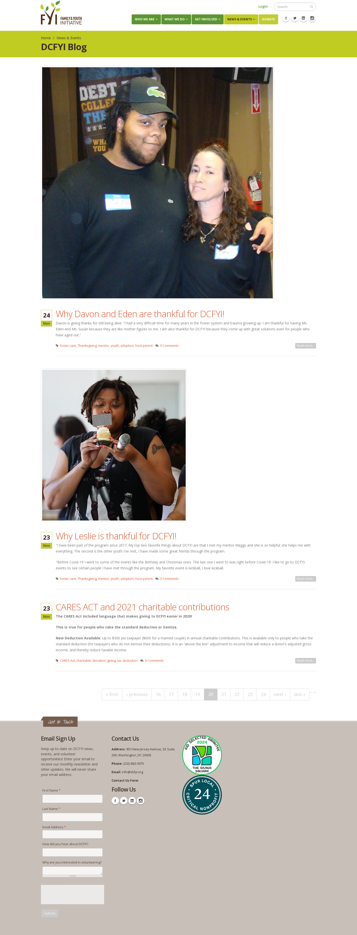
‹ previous (137, 694)
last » (299, 694)
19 (197, 694)
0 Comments (169, 346)
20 (210, 694)
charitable (83, 660)
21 (223, 694)
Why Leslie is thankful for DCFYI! (116, 536)
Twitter (294, 18)
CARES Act (67, 660)
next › (280, 694)
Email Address (54, 827)
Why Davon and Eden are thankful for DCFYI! (140, 314)
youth (115, 346)
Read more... (306, 346)
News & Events (239, 19)
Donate (268, 19)
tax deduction (127, 660)
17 (171, 694)
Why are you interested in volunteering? (72, 862)
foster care (68, 346)
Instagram (312, 18)
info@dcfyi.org (132, 772)
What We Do (175, 19)
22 (237, 694)
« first (112, 694)
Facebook (286, 18)
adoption (127, 346)
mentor (103, 346)
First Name (51, 790)
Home (46, 37)
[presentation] (78, 894)
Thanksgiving (87, 346)
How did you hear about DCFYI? (65, 844)
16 (158, 694)
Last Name (51, 809)
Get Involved (206, 19)
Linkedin (303, 18)
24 (263, 694)
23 (250, 694)
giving (111, 660)
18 (184, 694)
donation (99, 660)
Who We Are (144, 19)
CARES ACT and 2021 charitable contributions (142, 607)
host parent (144, 346)
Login (263, 6)
